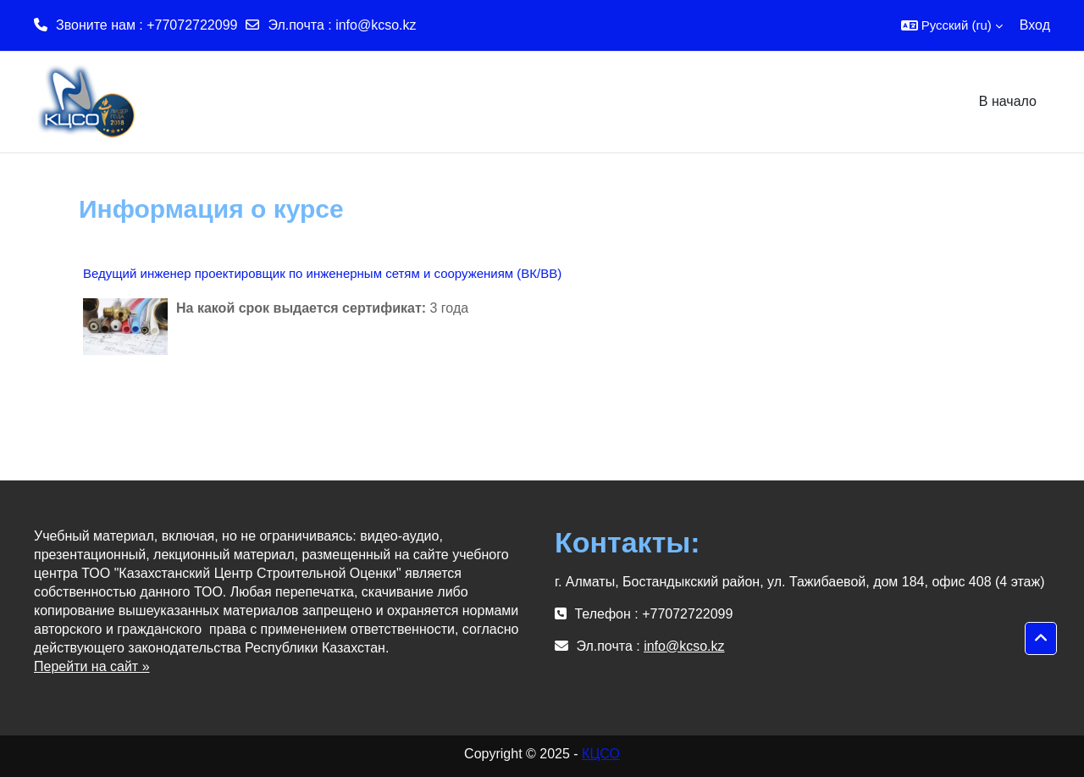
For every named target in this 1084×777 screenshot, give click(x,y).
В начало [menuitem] (1008, 101)
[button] (952, 25)
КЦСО (601, 753)
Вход (1035, 25)
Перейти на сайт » (92, 666)
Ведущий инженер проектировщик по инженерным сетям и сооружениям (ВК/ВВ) (322, 273)
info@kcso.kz (375, 25)
